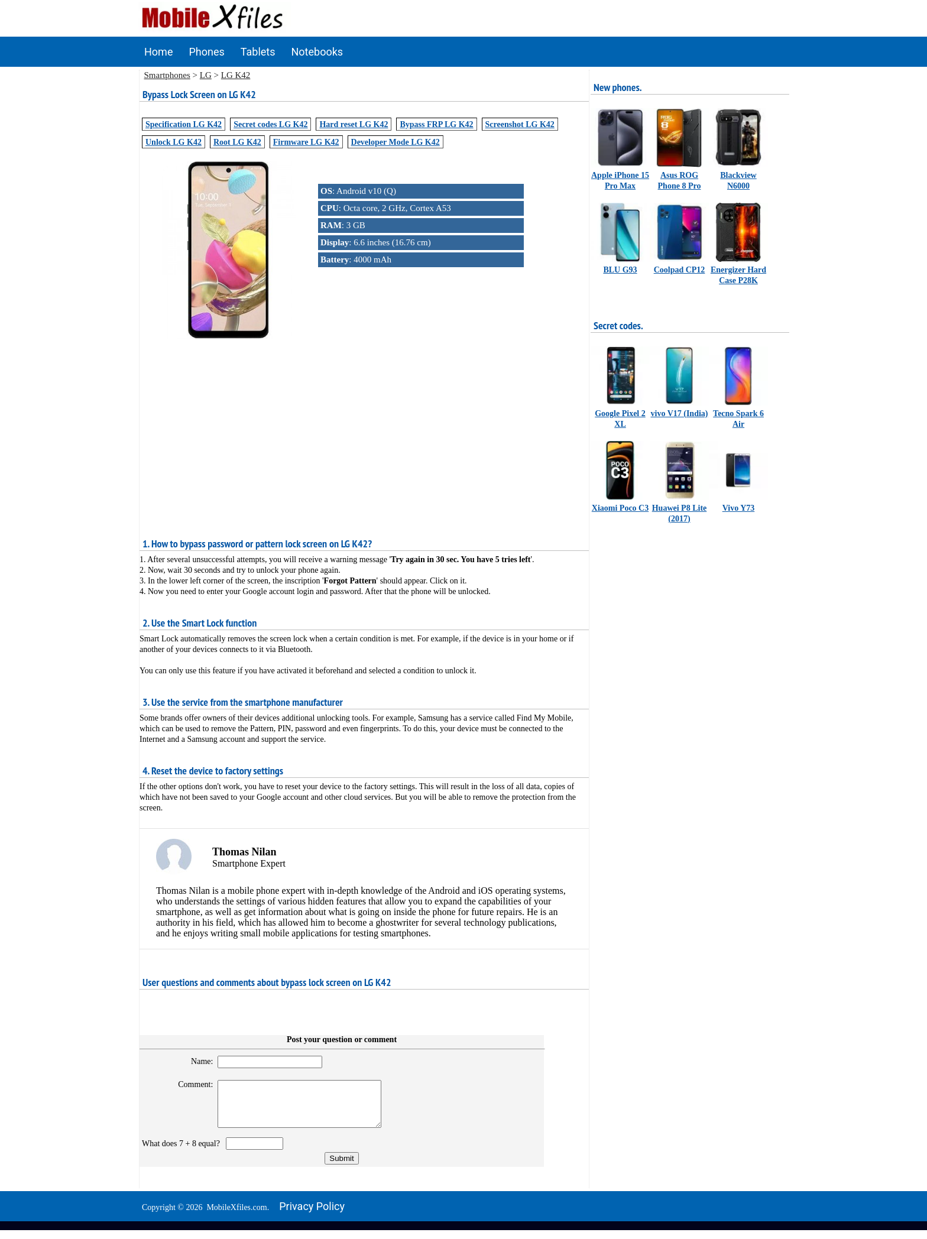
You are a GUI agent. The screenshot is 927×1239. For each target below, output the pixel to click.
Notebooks (317, 52)
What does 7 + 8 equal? (183, 1152)
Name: (196, 1061)
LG (206, 75)
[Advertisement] (364, 424)
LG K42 (236, 75)
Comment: (190, 1084)
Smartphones (167, 75)
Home (158, 52)
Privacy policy (312, 1215)
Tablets (258, 52)
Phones (206, 52)
